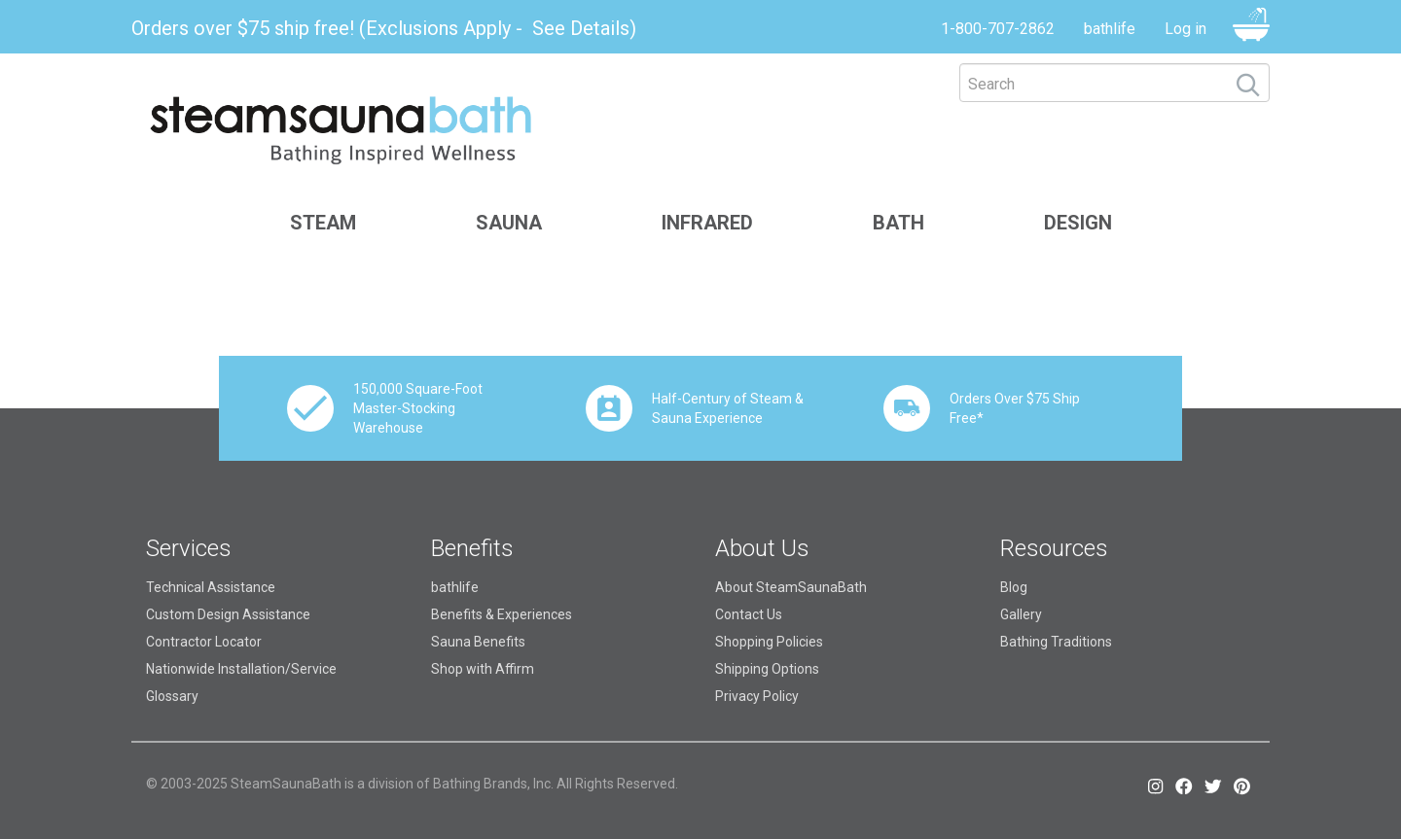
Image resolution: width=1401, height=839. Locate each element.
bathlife (1109, 28)
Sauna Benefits (478, 641)
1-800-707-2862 (998, 28)
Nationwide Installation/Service (241, 669)
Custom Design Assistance (228, 614)
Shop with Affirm (482, 669)
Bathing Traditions (1056, 641)
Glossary (172, 696)
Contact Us (748, 614)
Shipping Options (767, 669)
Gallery (1021, 614)
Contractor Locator (204, 641)
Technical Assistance (210, 587)
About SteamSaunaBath (791, 587)
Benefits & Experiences (501, 614)
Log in (1185, 28)
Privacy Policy (757, 696)
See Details (580, 28)
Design (1078, 222)
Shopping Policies (769, 641)
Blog (1013, 587)
